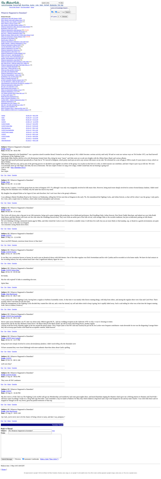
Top (5, 175)
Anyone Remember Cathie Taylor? (10, 46)
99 (16, 71)
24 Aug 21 (29, 138)
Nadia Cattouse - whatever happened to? (12, 43)
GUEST (3, 122)
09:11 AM (35, 130)
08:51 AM (35, 134)
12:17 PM (35, 132)
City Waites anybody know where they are (12, 93)
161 (25, 43)
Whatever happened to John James (10, 85)
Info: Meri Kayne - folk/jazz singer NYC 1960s (14, 63)
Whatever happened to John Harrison (11, 30)
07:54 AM (35, 119)
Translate (14, 175)
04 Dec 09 (28, 115)
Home (32, 7)
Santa (2, 117)
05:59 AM (35, 126)
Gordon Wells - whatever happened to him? (13, 100)
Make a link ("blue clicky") (49, 464)
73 (23, 20)
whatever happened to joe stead (9, 48)
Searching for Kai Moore (8, 38)
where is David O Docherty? (9, 98)
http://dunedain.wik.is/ (18, 167)
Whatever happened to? (7, 101)
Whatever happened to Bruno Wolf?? (11, 45)
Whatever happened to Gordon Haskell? (12, 53)
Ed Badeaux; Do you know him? (10, 76)
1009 (20, 18)
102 (27, 41)
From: (3, 149)
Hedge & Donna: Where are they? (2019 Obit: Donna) (16, 35)
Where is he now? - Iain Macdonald (11, 55)
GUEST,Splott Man (6, 126)
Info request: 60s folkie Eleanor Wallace (12, 25)
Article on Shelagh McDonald (9, 66)
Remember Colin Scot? (7, 28)
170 (16, 86)
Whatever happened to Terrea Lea (10, 50)
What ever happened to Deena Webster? (12, 36)
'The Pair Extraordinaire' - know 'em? (11, 75)
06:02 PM (35, 136)
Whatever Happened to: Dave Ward (10, 73)
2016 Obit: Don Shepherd (8, 71)
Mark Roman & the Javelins (8, 88)
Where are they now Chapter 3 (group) (11, 21)
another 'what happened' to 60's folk (11, 58)
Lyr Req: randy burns (7, 95)
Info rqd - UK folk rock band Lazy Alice (12, 105)
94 (24, 36)
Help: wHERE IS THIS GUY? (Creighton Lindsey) (15, 110)
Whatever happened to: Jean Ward (10, 60)
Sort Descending (25, 7)
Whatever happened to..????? (9, 91)
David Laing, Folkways (7, 40)
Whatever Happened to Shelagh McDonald (12, 31)
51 (17, 96)
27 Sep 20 (28, 136)
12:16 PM (35, 122)
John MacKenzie (6, 128)
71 (19, 51)
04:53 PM (35, 124)
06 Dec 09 (28, 119)
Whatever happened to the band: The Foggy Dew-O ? (15, 65)
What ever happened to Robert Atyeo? (11, 90)
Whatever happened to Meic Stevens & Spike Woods (15, 26)
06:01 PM (35, 115)
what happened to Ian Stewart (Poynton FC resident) (15, 83)
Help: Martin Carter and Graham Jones (11, 20)
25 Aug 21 (28, 140)
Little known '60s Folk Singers (9, 18)
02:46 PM (35, 138)
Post (2, 175)
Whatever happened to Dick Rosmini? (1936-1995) (15, 61)
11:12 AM (35, 117)
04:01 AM (35, 140)
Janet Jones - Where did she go (9, 68)
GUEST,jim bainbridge (7, 130)
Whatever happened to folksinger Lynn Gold (13, 41)
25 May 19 (29, 122)
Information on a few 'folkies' (9, 103)
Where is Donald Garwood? (8, 78)
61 (24, 53)
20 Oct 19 (28, 126)
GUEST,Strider (5, 124)
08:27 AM (35, 128)
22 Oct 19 (28, 134)
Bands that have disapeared (8, 96)
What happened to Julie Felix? (9, 51)
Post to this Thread (14, 7)
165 (16, 28)
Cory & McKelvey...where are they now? (12, 81)
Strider (3, 115)
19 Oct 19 (28, 124)
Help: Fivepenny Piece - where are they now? (13, 108)
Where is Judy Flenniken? (8, 106)
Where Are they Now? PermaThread (11, 56)
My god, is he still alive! (7, 86)
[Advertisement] (63, 34)
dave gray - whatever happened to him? (11, 33)
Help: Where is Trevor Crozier (9, 23)
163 (32, 35)
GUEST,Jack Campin (7, 132)
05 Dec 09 (28, 117)
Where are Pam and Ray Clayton (10, 70)
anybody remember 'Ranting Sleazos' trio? (12, 80)
